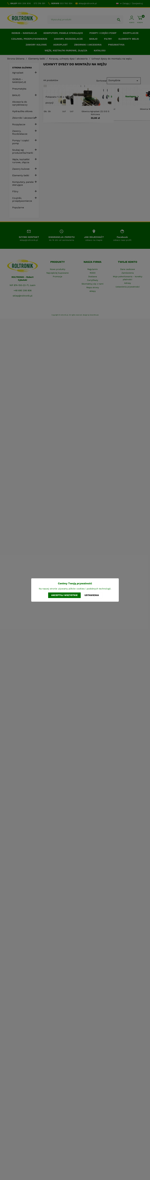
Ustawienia (91, 595)
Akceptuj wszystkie (64, 595)
